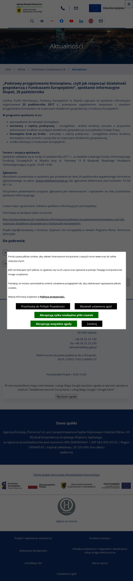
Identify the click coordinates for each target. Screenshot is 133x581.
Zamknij (92, 324)
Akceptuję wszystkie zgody (54, 324)
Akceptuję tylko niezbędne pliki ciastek (66, 315)
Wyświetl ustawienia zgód (96, 306)
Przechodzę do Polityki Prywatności (43, 306)
